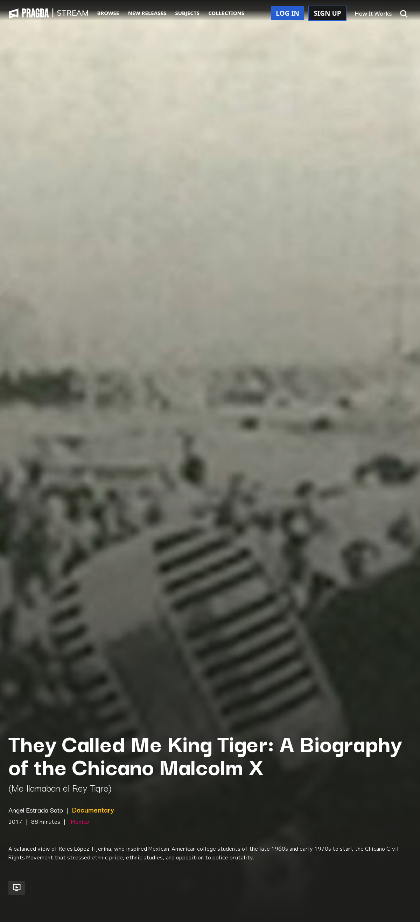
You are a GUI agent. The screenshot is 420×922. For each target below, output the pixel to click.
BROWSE (108, 12)
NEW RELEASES (147, 12)
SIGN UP (327, 13)
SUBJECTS (187, 12)
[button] (404, 14)
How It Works (373, 13)
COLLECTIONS (226, 12)
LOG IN (287, 13)
